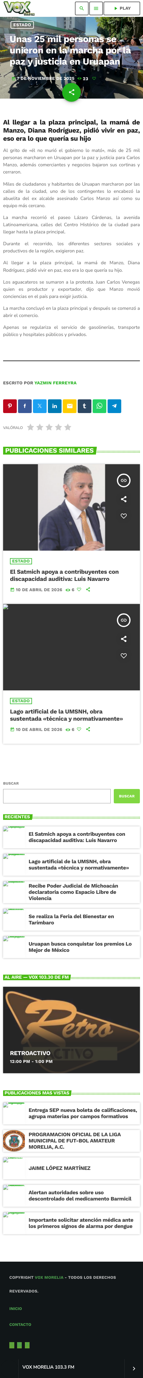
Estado (22, 24)
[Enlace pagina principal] (19, 8)
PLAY (122, 8)
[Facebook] (27, 1345)
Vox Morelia (49, 1277)
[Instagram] (19, 1345)
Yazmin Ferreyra (56, 383)
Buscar (11, 783)
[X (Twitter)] (11, 1345)
